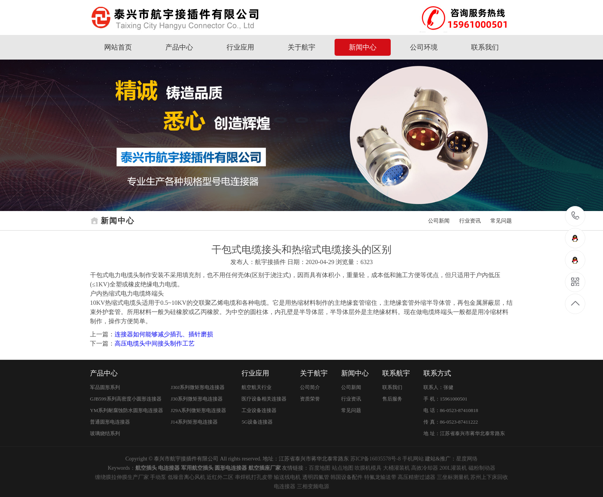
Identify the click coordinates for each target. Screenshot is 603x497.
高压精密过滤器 (416, 477)
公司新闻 (439, 221)
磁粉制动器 (481, 468)
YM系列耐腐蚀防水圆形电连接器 (126, 410)
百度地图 (319, 468)
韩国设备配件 (346, 477)
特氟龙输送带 (380, 477)
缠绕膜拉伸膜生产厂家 (122, 477)
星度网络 (467, 459)
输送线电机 (287, 477)
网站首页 (118, 47)
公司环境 (424, 47)
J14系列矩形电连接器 (194, 422)
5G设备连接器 (257, 422)
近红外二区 (220, 477)
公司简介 (310, 387)
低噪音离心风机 (186, 477)
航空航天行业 (257, 387)
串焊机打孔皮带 (254, 477)
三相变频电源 (313, 486)
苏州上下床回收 (489, 477)
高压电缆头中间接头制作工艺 (155, 343)
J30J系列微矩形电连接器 (198, 387)
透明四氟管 (315, 477)
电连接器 (284, 486)
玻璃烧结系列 (105, 433)
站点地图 (342, 468)
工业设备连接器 (259, 410)
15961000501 (575, 216)
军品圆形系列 (105, 387)
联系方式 (437, 373)
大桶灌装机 (396, 468)
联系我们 (485, 47)
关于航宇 (301, 47)
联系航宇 (396, 373)
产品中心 (179, 47)
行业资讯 (470, 221)
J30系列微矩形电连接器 (197, 399)
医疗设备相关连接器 (264, 399)
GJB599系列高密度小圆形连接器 (126, 399)
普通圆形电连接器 (110, 422)
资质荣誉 (310, 399)
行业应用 (240, 47)
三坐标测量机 (453, 477)
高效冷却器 (424, 468)
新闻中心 (362, 47)
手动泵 (158, 477)
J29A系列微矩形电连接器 (198, 410)
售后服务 (392, 399)
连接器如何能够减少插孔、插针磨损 (164, 334)
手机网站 (413, 459)
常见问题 (501, 221)
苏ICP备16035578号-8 (375, 459)
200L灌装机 (453, 468)
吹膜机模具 (368, 468)
